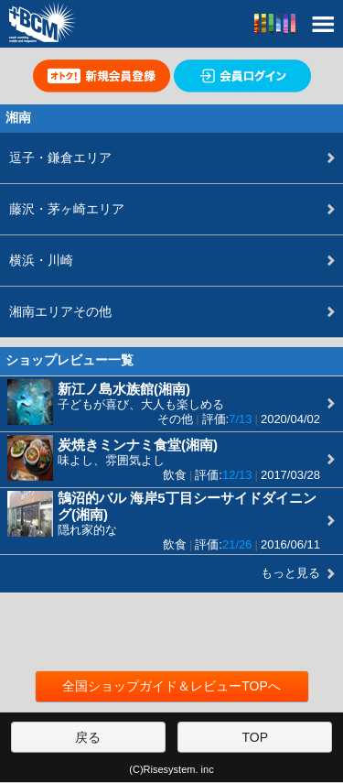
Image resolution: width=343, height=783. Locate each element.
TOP (255, 737)
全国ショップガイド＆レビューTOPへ (171, 686)
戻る (88, 737)
